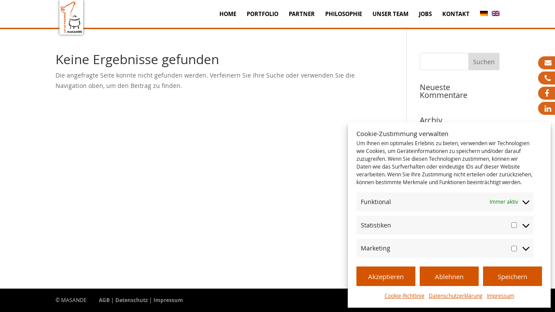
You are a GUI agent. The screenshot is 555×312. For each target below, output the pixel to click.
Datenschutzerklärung (456, 295)
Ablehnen (449, 276)
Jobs (425, 14)
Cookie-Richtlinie (404, 295)
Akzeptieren (386, 276)
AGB (104, 300)
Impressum (500, 295)
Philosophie (343, 14)
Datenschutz (131, 300)
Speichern (512, 276)
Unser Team (390, 14)
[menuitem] (484, 19)
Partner (302, 14)
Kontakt (456, 14)
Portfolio (262, 14)
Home (227, 14)
